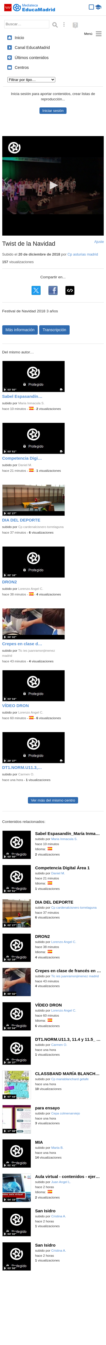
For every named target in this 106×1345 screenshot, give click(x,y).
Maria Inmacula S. (31, 403)
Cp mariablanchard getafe (70, 1079)
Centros (22, 67)
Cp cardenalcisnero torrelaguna (41, 527)
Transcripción (54, 330)
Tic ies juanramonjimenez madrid (75, 976)
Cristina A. (58, 1216)
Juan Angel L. (61, 1182)
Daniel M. (25, 465)
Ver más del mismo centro (53, 800)
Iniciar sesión (52, 111)
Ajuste (99, 242)
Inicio (19, 37)
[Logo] (14, 148)
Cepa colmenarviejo (65, 1113)
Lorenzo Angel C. (30, 588)
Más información (20, 330)
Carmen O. (26, 774)
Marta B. (57, 1147)
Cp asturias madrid (82, 254)
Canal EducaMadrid (32, 47)
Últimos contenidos (31, 57)
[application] (53, 186)
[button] (53, 185)
